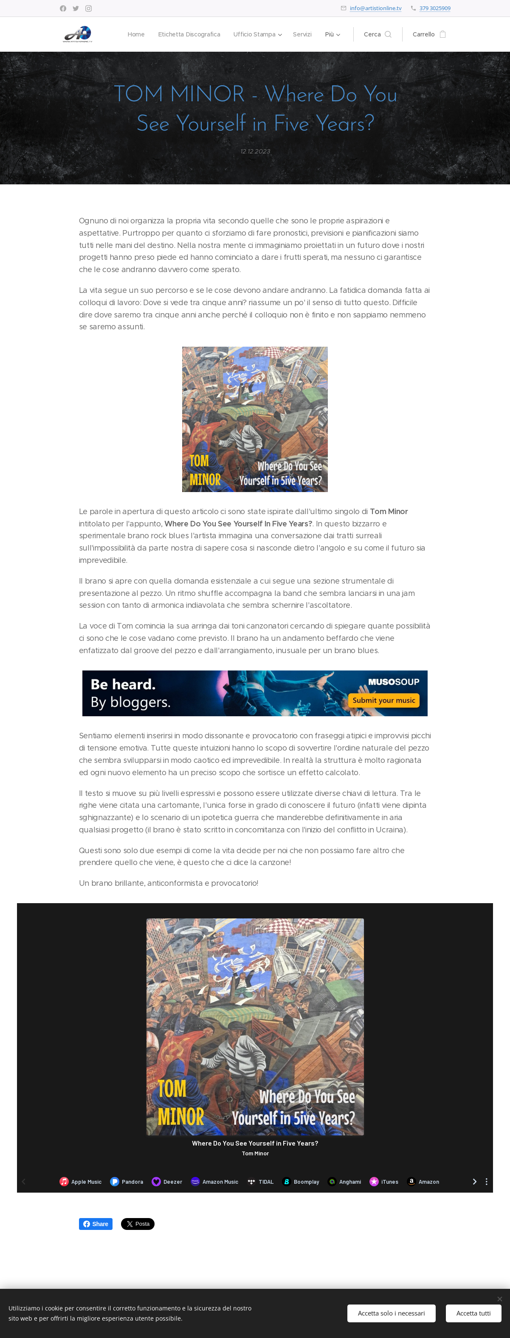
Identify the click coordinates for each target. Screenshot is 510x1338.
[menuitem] (134, 34)
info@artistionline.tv (376, 8)
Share (95, 1224)
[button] (377, 34)
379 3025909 (435, 8)
